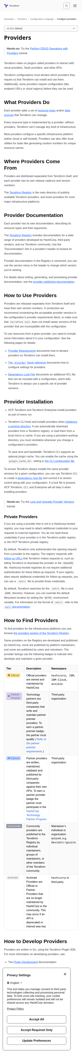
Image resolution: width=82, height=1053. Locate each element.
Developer (9, 19)
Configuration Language (42, 19)
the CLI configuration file (59, 461)
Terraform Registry (20, 192)
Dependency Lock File (21, 374)
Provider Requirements (22, 350)
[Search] (66, 6)
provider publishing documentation (53, 281)
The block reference (27, 362)
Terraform (22, 19)
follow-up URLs (13, 558)
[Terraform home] (11, 6)
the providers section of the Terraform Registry (41, 633)
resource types (47, 110)
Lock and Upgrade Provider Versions (52, 501)
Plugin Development (26, 962)
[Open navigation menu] (75, 6)
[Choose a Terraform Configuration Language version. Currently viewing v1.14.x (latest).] (41, 28)
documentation (17, 606)
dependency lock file (30, 478)
